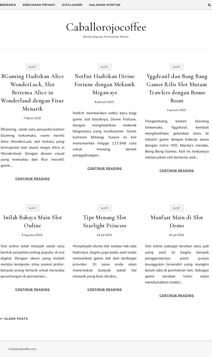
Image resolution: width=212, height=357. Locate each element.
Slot (32, 66)
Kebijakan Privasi (39, 4)
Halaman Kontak (105, 4)
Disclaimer (72, 4)
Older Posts (14, 318)
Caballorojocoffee (106, 27)
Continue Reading (32, 178)
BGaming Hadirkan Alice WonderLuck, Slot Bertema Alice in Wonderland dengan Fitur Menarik (32, 92)
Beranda (8, 4)
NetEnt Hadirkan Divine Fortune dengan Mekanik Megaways (104, 84)
